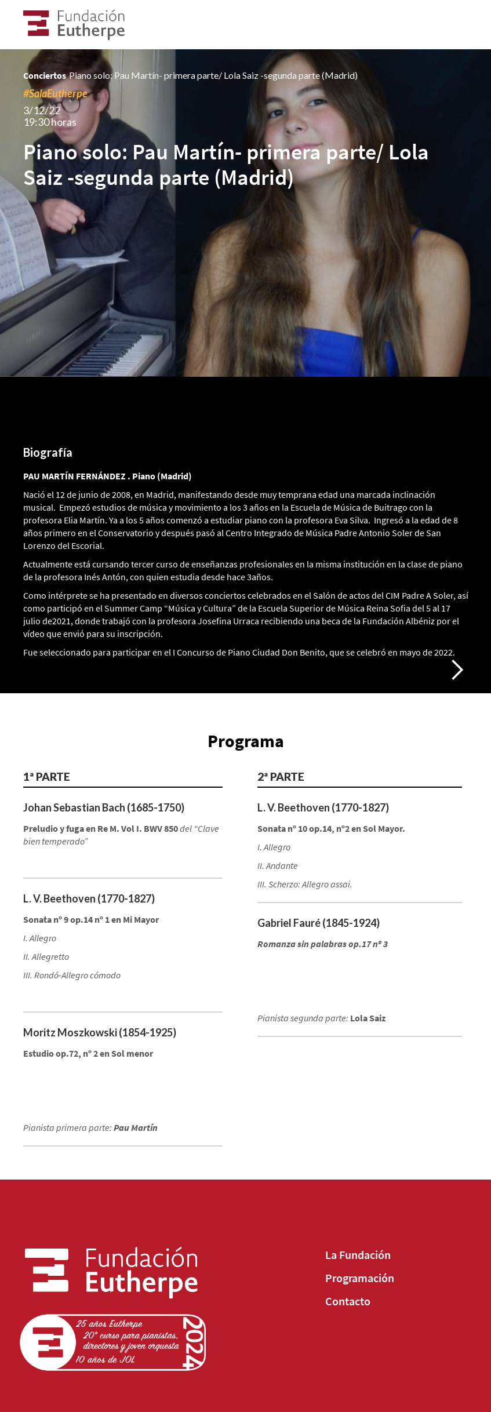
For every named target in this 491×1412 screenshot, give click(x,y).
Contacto (347, 1301)
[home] (78, 24)
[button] (456, 670)
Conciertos (44, 75)
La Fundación (358, 1255)
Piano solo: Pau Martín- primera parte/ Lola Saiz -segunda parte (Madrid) (213, 75)
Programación (359, 1278)
